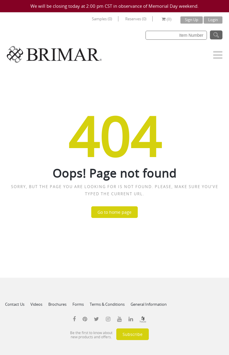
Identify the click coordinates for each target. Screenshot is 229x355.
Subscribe (133, 334)
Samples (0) (102, 18)
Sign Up (191, 19)
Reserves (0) (135, 18)
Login (213, 19)
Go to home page (114, 212)
